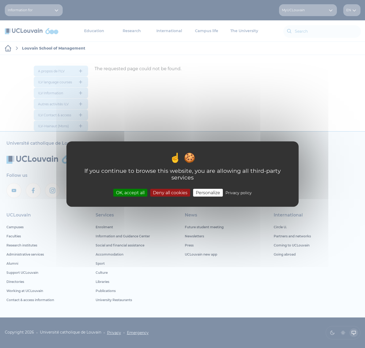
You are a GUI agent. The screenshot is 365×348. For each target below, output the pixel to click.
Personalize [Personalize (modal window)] (208, 192)
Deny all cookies (170, 192)
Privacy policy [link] (238, 192)
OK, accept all (130, 192)
